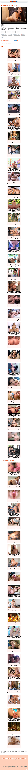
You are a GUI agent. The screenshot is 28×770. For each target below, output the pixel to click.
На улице (10, 34)
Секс (2, 37)
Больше (9, 29)
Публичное (24, 34)
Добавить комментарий (6, 43)
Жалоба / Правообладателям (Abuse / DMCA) (11, 761)
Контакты (23, 761)
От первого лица (17, 34)
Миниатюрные (4, 34)
